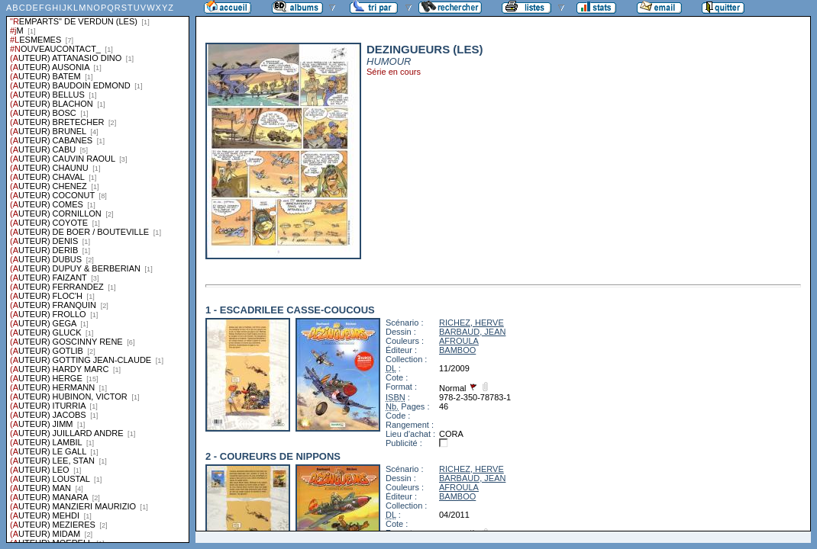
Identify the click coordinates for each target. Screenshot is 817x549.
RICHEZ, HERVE (471, 322)
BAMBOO (457, 350)
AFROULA (459, 340)
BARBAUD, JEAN (472, 331)
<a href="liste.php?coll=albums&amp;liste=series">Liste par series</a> (97, 271)
